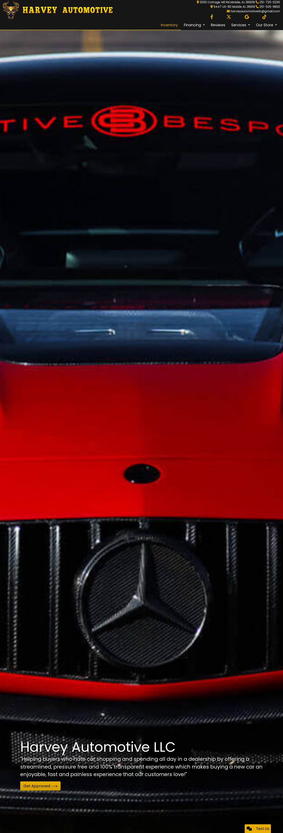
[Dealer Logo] (56, 10)
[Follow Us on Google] (247, 17)
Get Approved (40, 786)
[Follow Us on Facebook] (211, 17)
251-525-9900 (269, 7)
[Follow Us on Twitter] (229, 17)
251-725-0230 (269, 2)
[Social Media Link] (264, 17)
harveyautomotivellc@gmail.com (255, 11)
